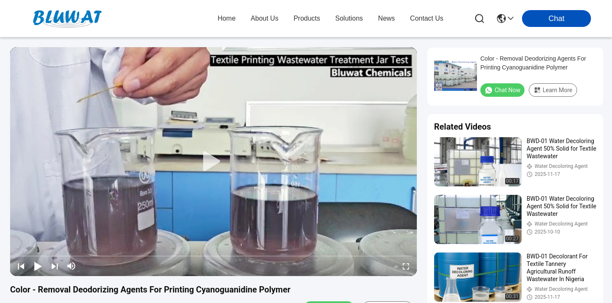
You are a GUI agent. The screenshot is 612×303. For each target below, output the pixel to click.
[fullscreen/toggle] (405, 266)
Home (226, 18)
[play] (213, 161)
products (307, 18)
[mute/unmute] (71, 266)
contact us (426, 18)
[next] (54, 266)
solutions (349, 18)
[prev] (21, 266)
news (386, 18)
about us (264, 18)
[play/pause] (37, 266)
